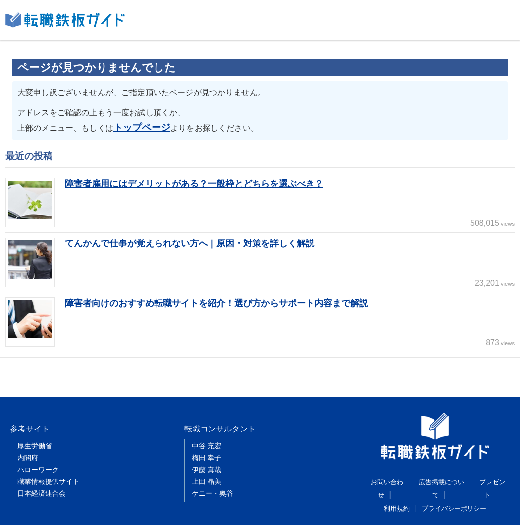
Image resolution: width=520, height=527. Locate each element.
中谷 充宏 (206, 436)
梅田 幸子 (206, 448)
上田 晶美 (206, 472)
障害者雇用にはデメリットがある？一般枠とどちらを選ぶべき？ (201, 181)
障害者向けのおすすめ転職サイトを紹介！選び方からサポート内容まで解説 (225, 300)
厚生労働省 (34, 436)
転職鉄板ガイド (65, 20)
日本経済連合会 (41, 483)
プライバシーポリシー (453, 492)
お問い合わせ (384, 480)
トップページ (137, 126)
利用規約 (399, 492)
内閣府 (27, 448)
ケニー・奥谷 (212, 483)
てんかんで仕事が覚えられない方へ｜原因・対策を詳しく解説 (196, 241)
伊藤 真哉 (206, 460)
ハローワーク (38, 460)
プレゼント (489, 480)
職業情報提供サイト (48, 472)
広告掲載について (438, 480)
